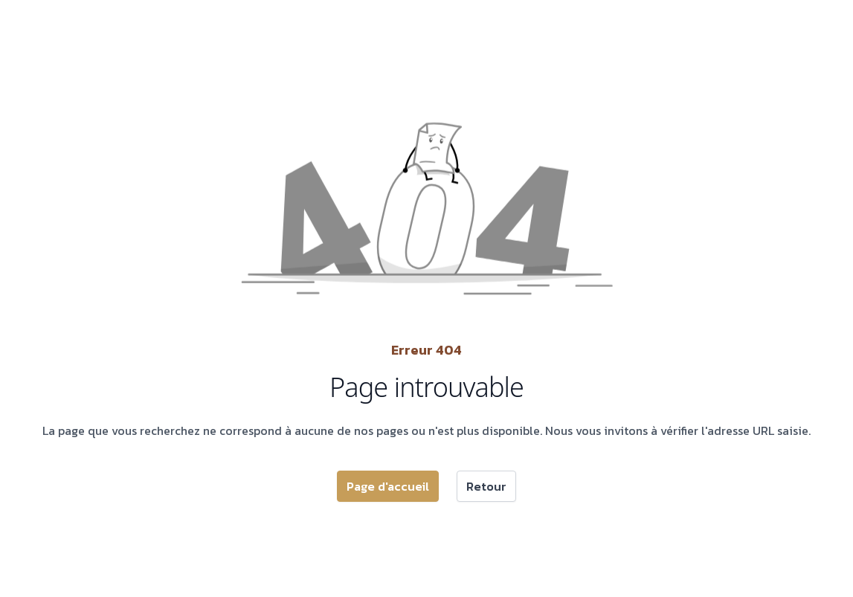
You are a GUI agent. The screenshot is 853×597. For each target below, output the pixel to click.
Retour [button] (486, 486)
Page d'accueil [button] (388, 486)
